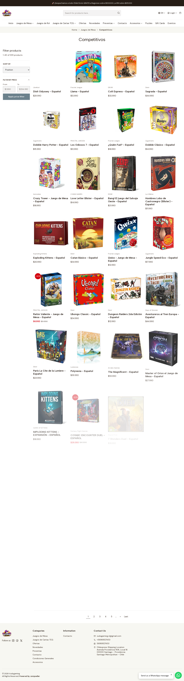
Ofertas (82, 23)
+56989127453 (102, 639)
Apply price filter (16, 96)
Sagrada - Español (156, 91)
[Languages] (161, 13)
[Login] (172, 13)
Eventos (172, 23)
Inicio (11, 23)
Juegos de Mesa (25, 23)
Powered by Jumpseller (29, 676)
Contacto (122, 23)
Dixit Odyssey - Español (47, 91)
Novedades (94, 23)
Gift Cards (160, 23)
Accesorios (136, 23)
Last (126, 616)
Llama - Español (80, 91)
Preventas (109, 23)
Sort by (7, 64)
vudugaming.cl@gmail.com (107, 636)
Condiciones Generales (43, 658)
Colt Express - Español (121, 91)
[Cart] (180, 13)
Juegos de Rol (43, 23)
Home (74, 30)
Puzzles (148, 23)
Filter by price (16, 80)
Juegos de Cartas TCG (64, 23)
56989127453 (101, 643)
